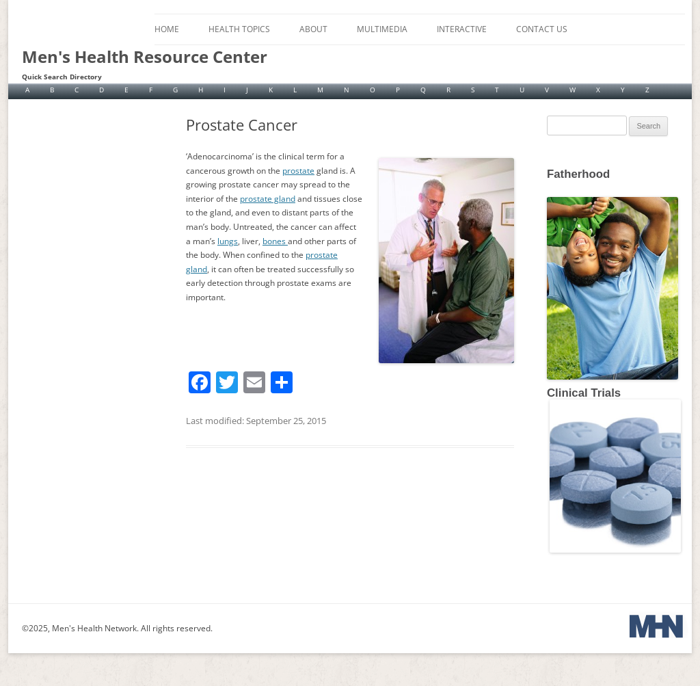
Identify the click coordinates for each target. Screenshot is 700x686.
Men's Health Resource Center (144, 57)
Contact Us (541, 29)
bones (275, 241)
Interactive (462, 29)
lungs (227, 241)
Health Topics (239, 29)
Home (166, 29)
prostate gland (267, 199)
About (313, 29)
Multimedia (382, 29)
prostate (298, 170)
